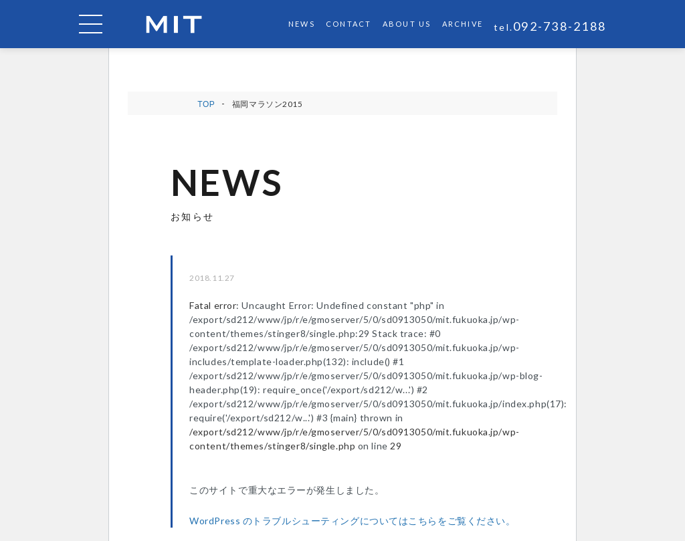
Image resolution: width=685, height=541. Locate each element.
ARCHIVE (463, 23)
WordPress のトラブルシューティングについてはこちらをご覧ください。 (352, 520)
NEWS (301, 23)
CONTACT (349, 23)
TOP (206, 104)
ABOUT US (407, 23)
